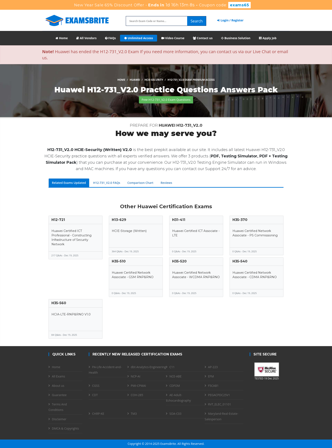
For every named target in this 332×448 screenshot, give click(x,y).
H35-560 (58, 303)
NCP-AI (135, 376)
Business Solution (235, 38)
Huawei (135, 80)
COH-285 (137, 395)
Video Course (172, 38)
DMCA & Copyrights (65, 428)
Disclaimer (59, 419)
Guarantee (59, 395)
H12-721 (58, 220)
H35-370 (239, 220)
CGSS (95, 386)
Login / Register (230, 20)
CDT (95, 395)
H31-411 (178, 220)
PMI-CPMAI (138, 386)
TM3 (134, 414)
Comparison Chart (140, 183)
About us (58, 386)
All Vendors (86, 38)
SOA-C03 (175, 414)
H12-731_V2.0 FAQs (106, 183)
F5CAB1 (213, 386)
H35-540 (239, 261)
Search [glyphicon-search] (197, 21)
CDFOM (174, 386)
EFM (211, 376)
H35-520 (179, 261)
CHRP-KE (98, 414)
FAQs (110, 38)
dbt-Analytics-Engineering (148, 367)
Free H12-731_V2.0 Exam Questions (166, 100)
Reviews (166, 183)
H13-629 (119, 220)
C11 (172, 367)
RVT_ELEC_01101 (219, 404)
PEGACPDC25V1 (219, 395)
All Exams (58, 376)
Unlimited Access (138, 38)
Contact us (203, 38)
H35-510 (119, 261)
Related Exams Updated (69, 183)
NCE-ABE (175, 376)
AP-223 (213, 367)
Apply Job (268, 38)
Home (61, 38)
